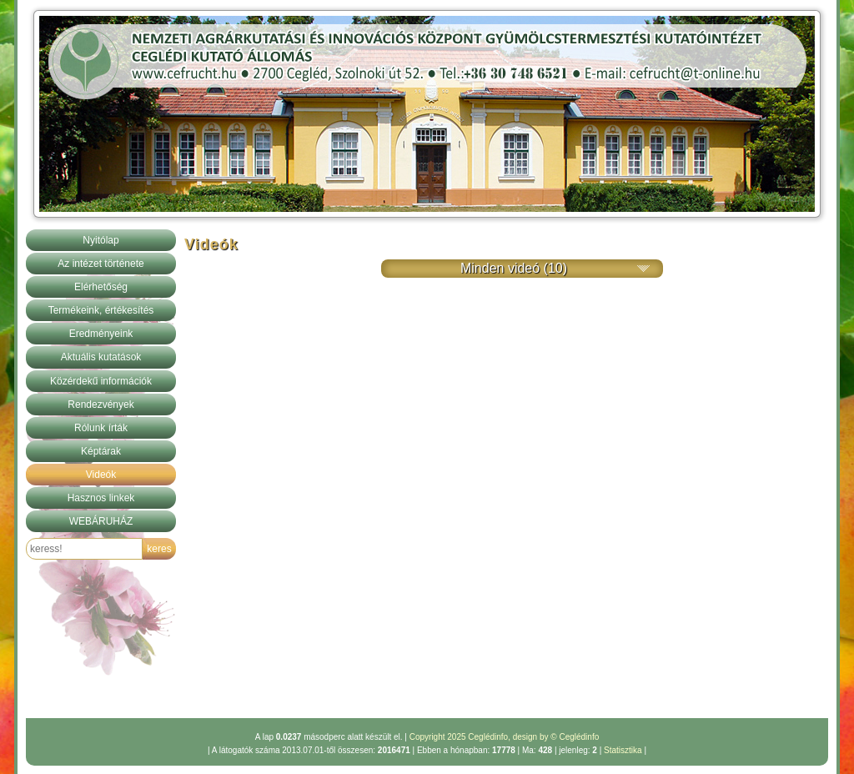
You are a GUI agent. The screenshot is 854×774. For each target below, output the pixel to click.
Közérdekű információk (101, 381)
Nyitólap (100, 240)
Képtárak (101, 451)
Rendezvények (100, 404)
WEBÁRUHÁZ (101, 521)
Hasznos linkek (101, 498)
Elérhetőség (101, 287)
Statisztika (623, 750)
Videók (101, 474)
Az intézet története (100, 263)
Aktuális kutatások (101, 357)
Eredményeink (101, 333)
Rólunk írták (101, 428)
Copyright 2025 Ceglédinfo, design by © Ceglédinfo (504, 736)
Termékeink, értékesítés (101, 310)
